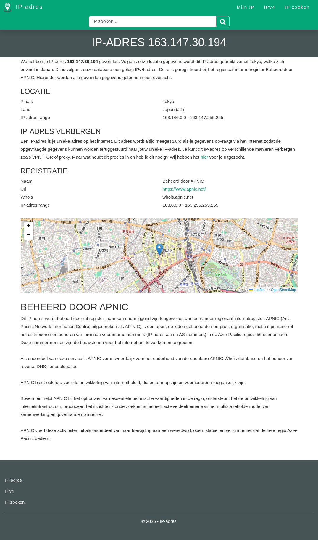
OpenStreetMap (283, 290)
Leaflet (256, 290)
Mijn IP (246, 6)
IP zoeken (297, 6)
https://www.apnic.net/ (184, 189)
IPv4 (269, 6)
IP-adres (23, 7)
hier (204, 157)
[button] (159, 249)
